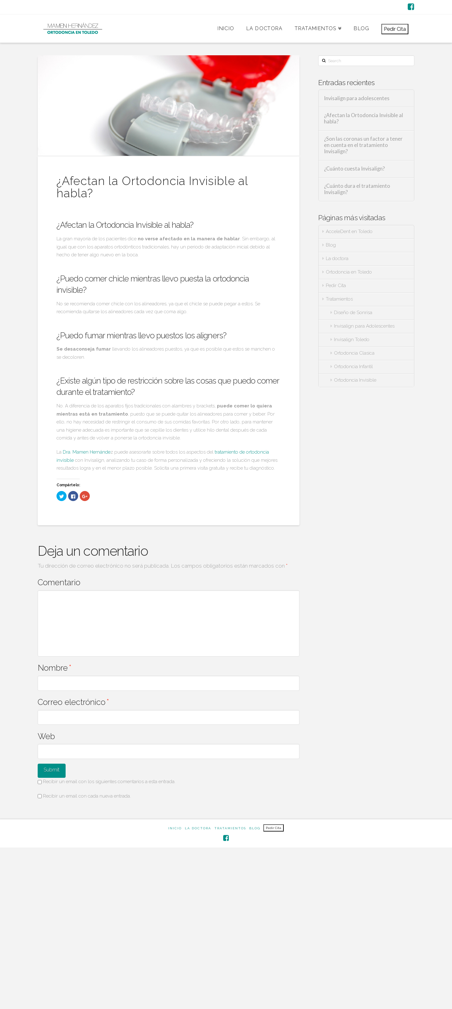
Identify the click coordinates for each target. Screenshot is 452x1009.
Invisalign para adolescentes (357, 98)
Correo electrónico (73, 702)
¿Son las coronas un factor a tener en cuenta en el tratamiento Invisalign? (363, 145)
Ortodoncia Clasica (354, 353)
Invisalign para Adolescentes (364, 326)
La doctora (337, 258)
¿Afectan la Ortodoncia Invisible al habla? (363, 118)
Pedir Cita (395, 29)
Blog (331, 245)
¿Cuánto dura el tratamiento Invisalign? (357, 189)
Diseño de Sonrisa (353, 312)
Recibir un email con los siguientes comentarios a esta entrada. (109, 781)
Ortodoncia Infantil (353, 366)
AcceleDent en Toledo (349, 231)
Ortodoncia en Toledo (349, 272)
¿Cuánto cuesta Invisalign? (354, 169)
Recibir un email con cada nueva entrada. (87, 796)
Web (46, 736)
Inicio (175, 828)
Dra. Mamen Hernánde (86, 452)
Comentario (59, 582)
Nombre (55, 668)
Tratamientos (339, 299)
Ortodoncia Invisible (355, 380)
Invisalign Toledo (351, 339)
